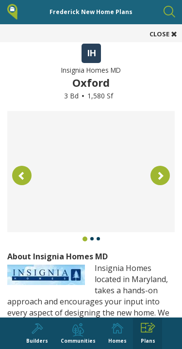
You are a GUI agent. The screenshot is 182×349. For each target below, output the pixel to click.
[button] (22, 175)
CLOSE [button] (163, 34)
